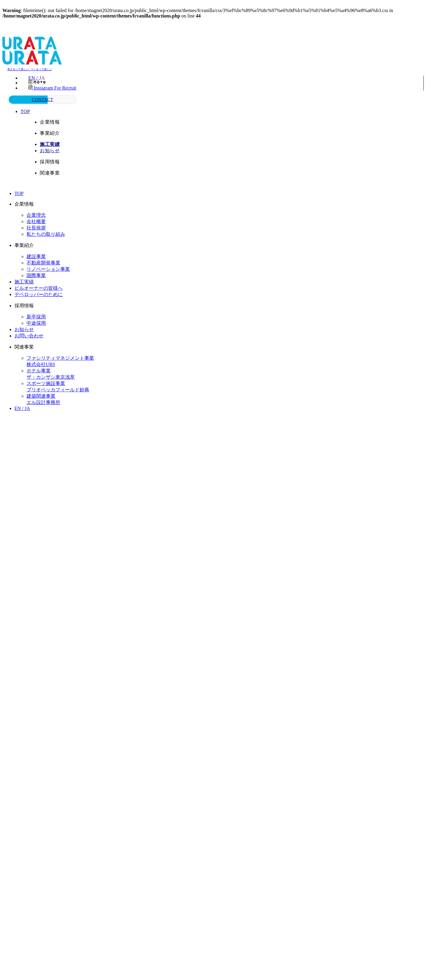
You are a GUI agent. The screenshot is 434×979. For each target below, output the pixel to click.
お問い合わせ (28, 335)
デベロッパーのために (38, 294)
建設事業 (36, 256)
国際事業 (36, 275)
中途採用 (36, 322)
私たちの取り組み (46, 233)
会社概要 (36, 221)
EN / (37, 78)
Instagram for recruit (52, 87)
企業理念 (36, 214)
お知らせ (50, 150)
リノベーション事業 (48, 268)
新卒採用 (36, 316)
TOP (25, 111)
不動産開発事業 (43, 262)
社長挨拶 (36, 227)
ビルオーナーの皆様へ (38, 287)
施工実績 (24, 281)
